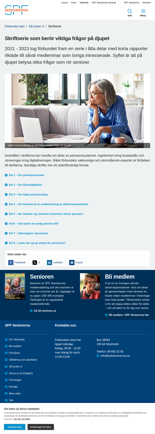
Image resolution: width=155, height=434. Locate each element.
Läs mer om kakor (22, 419)
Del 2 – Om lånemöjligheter (25, 184)
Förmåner (14, 353)
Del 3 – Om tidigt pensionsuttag (28, 194)
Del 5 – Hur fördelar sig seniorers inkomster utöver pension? (46, 214)
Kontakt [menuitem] (13, 386)
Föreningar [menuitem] (15, 380)
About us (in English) (21, 373)
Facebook (20, 262)
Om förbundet (17, 339)
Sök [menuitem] (129, 13)
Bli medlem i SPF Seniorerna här (129, 315)
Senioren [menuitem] (146, 2)
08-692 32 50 (115, 351)
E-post (79, 262)
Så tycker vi (36, 26)
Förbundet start (15, 26)
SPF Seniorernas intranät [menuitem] (104, 2)
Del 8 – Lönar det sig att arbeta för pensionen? (37, 243)
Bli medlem (15, 346)
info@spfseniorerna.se (115, 355)
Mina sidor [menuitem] (15, 393)
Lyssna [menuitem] (64, 2)
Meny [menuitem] (143, 13)
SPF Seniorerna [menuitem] (131, 2)
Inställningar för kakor (40, 427)
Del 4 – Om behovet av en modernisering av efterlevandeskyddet (48, 204)
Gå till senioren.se (45, 310)
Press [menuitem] (73, 2)
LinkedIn (57, 262)
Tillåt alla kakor (14, 427)
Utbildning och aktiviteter (23, 359)
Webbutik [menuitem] (84, 2)
